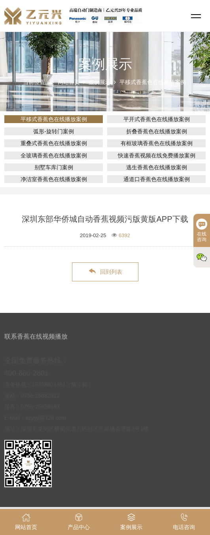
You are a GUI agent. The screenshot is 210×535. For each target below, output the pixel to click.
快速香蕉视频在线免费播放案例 (156, 155)
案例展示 (100, 82)
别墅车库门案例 (53, 167)
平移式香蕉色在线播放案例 (152, 82)
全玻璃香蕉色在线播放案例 (54, 155)
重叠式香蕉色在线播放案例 (54, 143)
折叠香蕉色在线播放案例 (156, 131)
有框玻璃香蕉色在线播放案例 (157, 143)
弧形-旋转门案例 (53, 131)
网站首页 (69, 82)
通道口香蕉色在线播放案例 (156, 179)
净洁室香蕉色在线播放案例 (54, 179)
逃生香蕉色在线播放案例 (156, 167)
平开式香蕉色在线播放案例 (156, 119)
